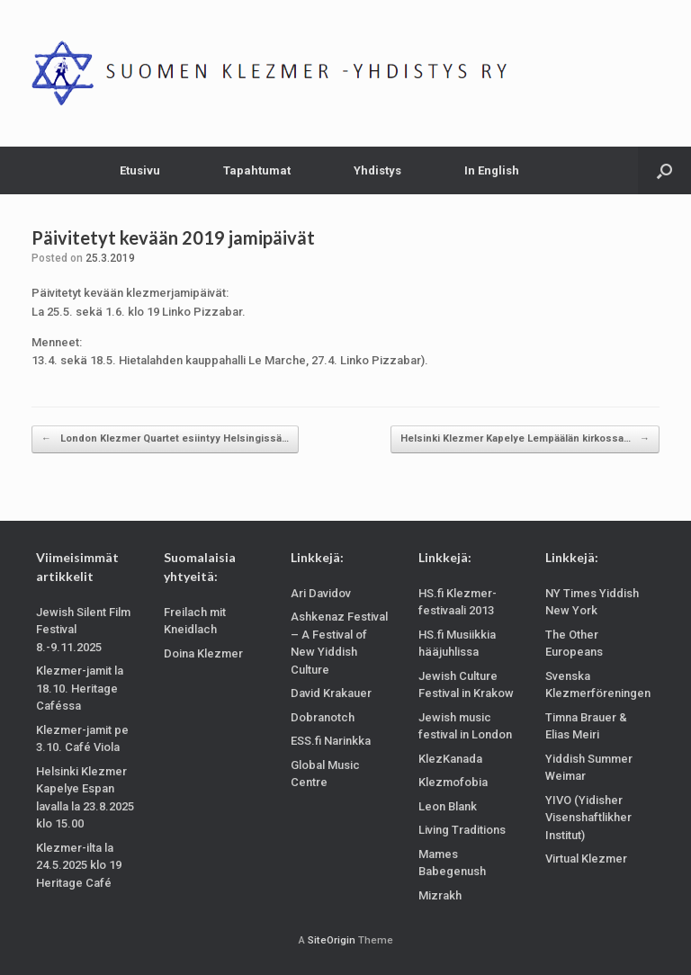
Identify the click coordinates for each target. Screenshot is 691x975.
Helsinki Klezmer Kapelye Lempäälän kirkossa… (525, 439)
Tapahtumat (257, 170)
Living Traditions (462, 829)
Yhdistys (377, 170)
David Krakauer (331, 693)
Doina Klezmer (203, 653)
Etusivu (140, 170)
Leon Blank (447, 806)
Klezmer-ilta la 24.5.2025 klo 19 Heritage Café (78, 865)
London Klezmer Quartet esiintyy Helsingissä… (165, 439)
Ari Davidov (321, 593)
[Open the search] (664, 170)
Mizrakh (440, 895)
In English (491, 170)
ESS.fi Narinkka (331, 740)
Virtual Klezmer (586, 858)
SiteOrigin (331, 940)
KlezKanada (450, 758)
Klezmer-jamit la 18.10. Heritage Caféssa (79, 688)
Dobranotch (322, 717)
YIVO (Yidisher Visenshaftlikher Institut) (588, 817)
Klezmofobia (453, 782)
